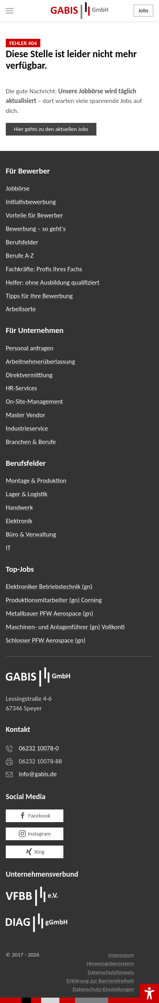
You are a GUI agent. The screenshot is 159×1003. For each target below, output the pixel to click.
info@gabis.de (38, 774)
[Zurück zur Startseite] (79, 10)
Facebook (34, 815)
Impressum (121, 955)
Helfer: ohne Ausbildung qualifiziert (52, 282)
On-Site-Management (34, 401)
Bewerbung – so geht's (36, 229)
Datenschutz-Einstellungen (103, 989)
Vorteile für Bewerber (34, 215)
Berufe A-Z (20, 256)
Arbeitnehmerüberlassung (40, 362)
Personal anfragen (29, 348)
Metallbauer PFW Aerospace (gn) (49, 613)
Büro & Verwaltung (31, 534)
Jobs (143, 10)
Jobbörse (18, 188)
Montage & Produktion (36, 481)
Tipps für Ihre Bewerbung (39, 296)
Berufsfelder (22, 242)
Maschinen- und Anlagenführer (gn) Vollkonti (65, 627)
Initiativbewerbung (31, 202)
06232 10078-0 (39, 748)
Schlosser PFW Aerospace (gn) (45, 640)
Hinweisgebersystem (110, 963)
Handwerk (19, 507)
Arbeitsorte (21, 309)
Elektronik (19, 521)
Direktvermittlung (29, 375)
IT (8, 548)
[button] (9, 10)
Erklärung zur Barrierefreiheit (100, 980)
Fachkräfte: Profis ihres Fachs (44, 269)
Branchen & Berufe (31, 442)
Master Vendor (25, 415)
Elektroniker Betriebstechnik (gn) (49, 587)
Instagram (34, 833)
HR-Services (21, 388)
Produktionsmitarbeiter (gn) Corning (54, 600)
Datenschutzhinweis (111, 972)
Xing (35, 852)
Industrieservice (27, 428)
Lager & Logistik (27, 494)
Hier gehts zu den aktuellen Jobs (51, 129)
